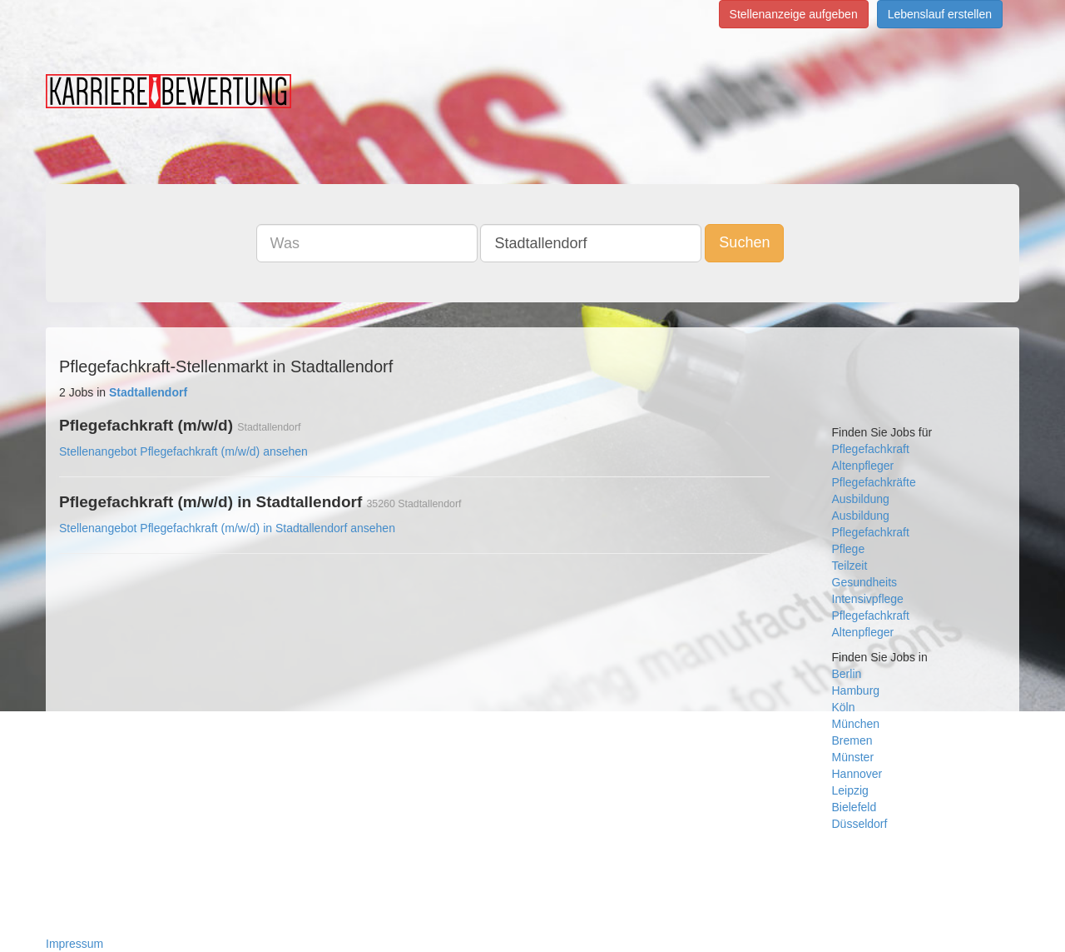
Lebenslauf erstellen (940, 14)
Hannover (857, 773)
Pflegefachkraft (870, 449)
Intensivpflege (868, 599)
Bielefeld (854, 807)
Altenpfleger (863, 465)
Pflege (848, 549)
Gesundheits (865, 582)
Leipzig (850, 790)
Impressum (74, 943)
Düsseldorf (860, 823)
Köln (843, 707)
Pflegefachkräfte (874, 482)
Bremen (852, 740)
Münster (853, 757)
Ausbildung (860, 499)
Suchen (744, 242)
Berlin (847, 673)
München (856, 723)
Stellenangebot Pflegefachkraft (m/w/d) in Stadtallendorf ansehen (227, 528)
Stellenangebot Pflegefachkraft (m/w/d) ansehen (183, 451)
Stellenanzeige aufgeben (794, 14)
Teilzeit (850, 565)
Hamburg (856, 690)
